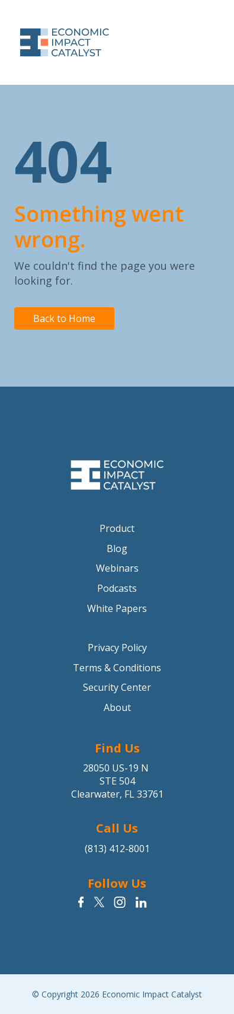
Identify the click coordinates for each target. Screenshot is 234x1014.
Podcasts (117, 588)
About (117, 707)
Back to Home (64, 318)
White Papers (117, 608)
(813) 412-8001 (117, 848)
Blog (117, 548)
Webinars (117, 568)
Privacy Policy (117, 647)
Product (117, 528)
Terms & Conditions (117, 667)
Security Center (117, 687)
